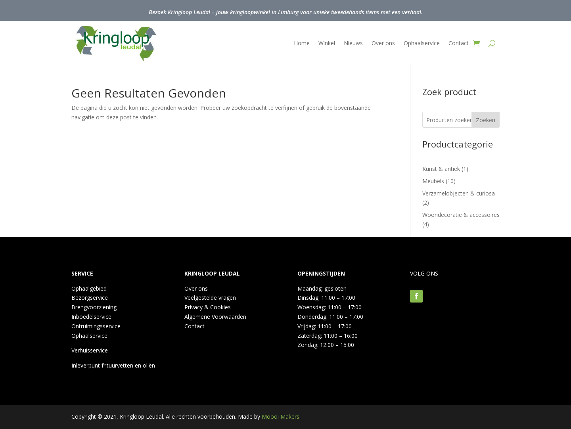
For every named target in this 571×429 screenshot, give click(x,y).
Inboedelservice (91, 316)
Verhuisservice (89, 350)
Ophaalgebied (89, 288)
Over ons (383, 43)
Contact (458, 43)
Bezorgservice (89, 297)
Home (302, 43)
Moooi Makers (280, 416)
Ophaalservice (422, 43)
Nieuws (353, 43)
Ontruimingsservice (96, 326)
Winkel (326, 43)
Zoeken (485, 120)
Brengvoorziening (94, 307)
